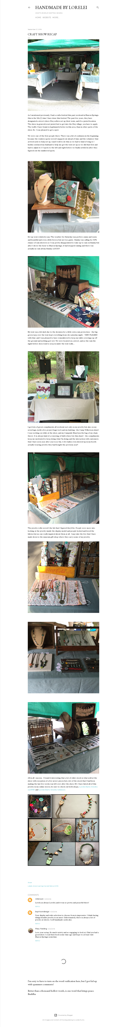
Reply (37, 906)
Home (38, 17)
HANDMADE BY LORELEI (61, 7)
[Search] (97, 6)
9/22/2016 (51, 929)
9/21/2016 (48, 899)
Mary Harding (41, 929)
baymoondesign (42, 911)
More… (55, 17)
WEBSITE (47, 17)
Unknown (39, 899)
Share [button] (30, 882)
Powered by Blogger (63, 1015)
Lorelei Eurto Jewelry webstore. (52, 790)
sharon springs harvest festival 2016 (45, 886)
